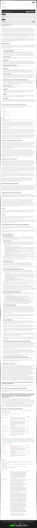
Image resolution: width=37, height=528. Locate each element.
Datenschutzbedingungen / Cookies (6, 16)
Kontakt (31, 4)
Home (25, 4)
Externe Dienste (22, 523)
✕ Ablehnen (25, 525)
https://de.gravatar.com (4, 212)
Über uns (27, 4)
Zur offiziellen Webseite (4, 17)
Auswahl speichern (18, 525)
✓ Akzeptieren (12, 525)
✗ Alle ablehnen (32, 11)
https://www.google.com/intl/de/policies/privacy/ (8, 467)
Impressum (34, 4)
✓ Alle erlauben (28, 11)
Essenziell (14, 523)
